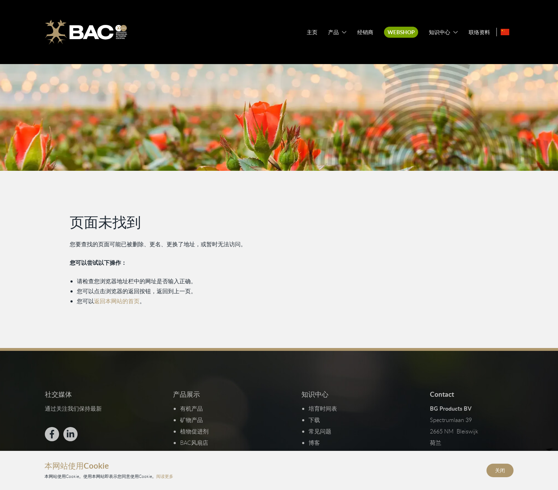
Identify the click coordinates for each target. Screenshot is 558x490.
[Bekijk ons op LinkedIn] (70, 434)
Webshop (401, 32)
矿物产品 (191, 420)
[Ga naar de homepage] (85, 32)
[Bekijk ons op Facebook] (51, 434)
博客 (314, 443)
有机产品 (191, 408)
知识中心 (439, 32)
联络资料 (479, 32)
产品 (333, 32)
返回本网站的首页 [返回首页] (117, 301)
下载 (314, 420)
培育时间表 (323, 408)
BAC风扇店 (194, 443)
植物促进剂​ (194, 431)
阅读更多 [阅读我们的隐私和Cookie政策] (164, 476)
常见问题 (320, 431)
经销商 (365, 32)
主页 (312, 32)
